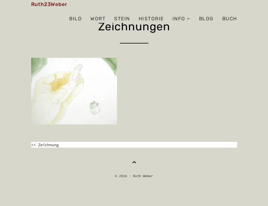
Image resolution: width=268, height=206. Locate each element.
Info (181, 18)
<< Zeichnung (45, 144)
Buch (229, 18)
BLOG (206, 18)
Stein (122, 18)
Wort (98, 18)
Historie (151, 18)
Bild (75, 18)
